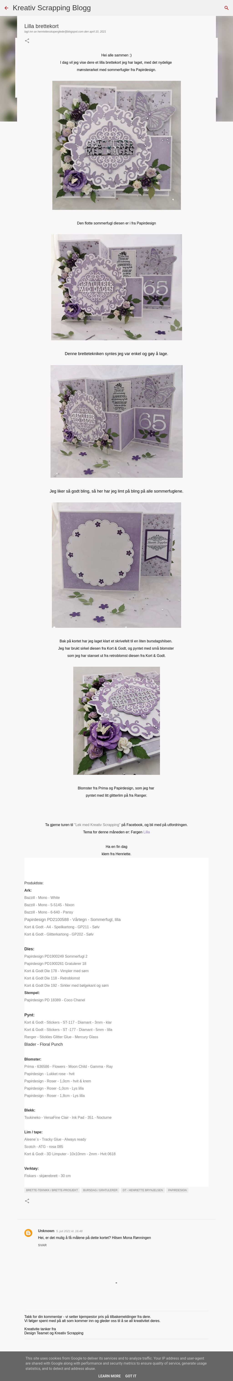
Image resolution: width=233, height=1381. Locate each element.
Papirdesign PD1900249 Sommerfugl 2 (56, 956)
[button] (27, 41)
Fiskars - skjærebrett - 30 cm (47, 1176)
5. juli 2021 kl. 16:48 (69, 1231)
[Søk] (97, 8)
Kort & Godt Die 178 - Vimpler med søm (56, 971)
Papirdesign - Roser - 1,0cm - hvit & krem (57, 1081)
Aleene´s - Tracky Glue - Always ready (55, 1139)
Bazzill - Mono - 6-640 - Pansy (48, 912)
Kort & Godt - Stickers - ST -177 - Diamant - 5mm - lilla (68, 1030)
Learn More (109, 1376)
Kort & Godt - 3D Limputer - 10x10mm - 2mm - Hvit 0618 (70, 1154)
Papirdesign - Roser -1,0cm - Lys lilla (54, 1088)
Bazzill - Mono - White (42, 898)
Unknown (46, 1231)
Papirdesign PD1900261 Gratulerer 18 (55, 964)
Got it (130, 1376)
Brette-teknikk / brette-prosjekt (52, 1190)
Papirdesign (177, 1190)
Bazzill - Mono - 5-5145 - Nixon (49, 905)
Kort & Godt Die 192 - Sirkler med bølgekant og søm (66, 985)
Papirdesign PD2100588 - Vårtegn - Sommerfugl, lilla (72, 919)
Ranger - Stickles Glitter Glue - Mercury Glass (61, 1037)
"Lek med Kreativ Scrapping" (96, 825)
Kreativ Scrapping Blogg (52, 8)
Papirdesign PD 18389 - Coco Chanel (54, 1000)
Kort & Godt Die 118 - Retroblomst (52, 978)
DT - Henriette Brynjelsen (143, 1190)
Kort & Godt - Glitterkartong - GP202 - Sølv (59, 934)
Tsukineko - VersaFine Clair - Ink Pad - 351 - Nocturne (67, 1117)
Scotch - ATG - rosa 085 (43, 1147)
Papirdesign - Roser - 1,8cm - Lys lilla (54, 1096)
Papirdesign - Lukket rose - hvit (49, 1074)
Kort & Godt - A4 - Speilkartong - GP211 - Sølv (61, 927)
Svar (42, 1245)
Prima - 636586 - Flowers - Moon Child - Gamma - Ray (68, 1066)
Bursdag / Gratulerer (100, 1190)
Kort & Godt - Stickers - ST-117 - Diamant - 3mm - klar (68, 1022)
